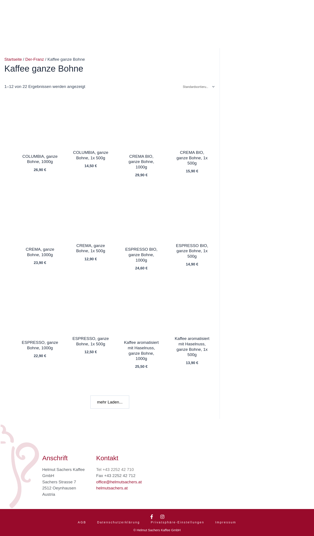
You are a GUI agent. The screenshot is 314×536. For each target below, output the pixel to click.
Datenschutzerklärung (118, 520)
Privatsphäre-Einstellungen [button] (177, 520)
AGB (82, 520)
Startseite (13, 59)
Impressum (225, 520)
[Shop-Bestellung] (197, 87)
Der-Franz (34, 59)
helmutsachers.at (112, 484)
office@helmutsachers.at (119, 478)
